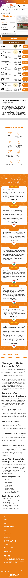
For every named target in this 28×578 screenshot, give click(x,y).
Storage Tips (7, 533)
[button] (9, 2)
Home (2, 1)
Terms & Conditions (9, 548)
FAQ (5, 530)
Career (6, 523)
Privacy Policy (7, 544)
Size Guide (7, 537)
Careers (25, 1)
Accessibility (7, 551)
